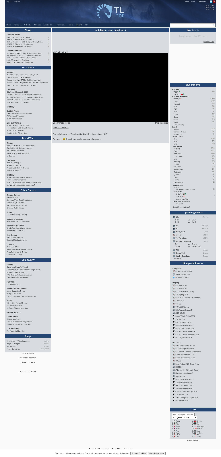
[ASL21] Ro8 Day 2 (14, 170)
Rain (177, 431)
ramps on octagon (13, 344)
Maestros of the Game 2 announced (20, 62)
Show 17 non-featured (181, 207)
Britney (176, 99)
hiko (175, 159)
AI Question (11, 156)
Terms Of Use (117, 449)
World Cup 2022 (13, 313)
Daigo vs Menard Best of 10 (17, 205)
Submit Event (209, 42)
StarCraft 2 (28, 67)
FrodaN (176, 151)
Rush (176, 119)
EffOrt (176, 109)
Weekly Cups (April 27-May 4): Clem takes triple (24, 53)
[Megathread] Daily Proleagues (18, 168)
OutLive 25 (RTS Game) (15, 203)
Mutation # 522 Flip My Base (17, 133)
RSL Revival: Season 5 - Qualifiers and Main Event (25, 55)
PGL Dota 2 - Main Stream (185, 189)
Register (17, 1)
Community (28, 259)
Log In (8, 1)
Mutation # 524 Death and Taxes (18, 125)
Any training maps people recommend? (21, 185)
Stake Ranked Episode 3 (184, 379)
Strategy (10, 107)
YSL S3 (178, 304)
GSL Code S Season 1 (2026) (17, 92)
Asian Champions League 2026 (186, 398)
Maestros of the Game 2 (184, 373)
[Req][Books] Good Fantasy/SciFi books (21, 296)
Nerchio (199, 421)
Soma (176, 117)
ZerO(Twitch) (178, 182)
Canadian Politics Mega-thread (18, 277)
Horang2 (177, 104)
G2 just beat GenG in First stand (18, 221)
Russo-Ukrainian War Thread (17, 267)
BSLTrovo (179, 204)
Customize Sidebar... (28, 353)
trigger (176, 92)
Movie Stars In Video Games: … (18, 341)
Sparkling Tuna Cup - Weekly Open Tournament (24, 95)
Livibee (176, 177)
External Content (14, 123)
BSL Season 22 (181, 285)
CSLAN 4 (178, 361)
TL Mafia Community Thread (17, 252)
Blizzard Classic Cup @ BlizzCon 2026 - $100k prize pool (27, 83)
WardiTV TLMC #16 (182, 274)
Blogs (28, 336)
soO (198, 425)
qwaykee (46, 346)
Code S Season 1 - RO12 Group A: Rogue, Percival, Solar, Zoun (25, 42)
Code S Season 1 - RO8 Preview (19, 37)
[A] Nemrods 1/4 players (15, 116)
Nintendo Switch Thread (15, 208)
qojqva (176, 129)
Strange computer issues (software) (19, 322)
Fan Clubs (11, 282)
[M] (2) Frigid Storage (14, 118)
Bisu (198, 431)
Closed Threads (28, 362)
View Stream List (60, 52)
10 (48, 46)
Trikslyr (176, 180)
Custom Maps (13, 111)
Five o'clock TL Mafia (14, 255)
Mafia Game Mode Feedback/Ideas (19, 249)
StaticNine (46, 343)
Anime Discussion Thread (16, 291)
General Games (13, 195)
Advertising (93, 449)
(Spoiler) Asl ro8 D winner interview (19, 148)
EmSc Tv (177, 94)
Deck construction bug (15, 237)
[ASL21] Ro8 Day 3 (14, 163)
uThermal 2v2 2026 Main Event (186, 370)
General (10, 72)
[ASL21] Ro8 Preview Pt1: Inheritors (20, 44)
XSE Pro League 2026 (183, 382)
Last (177, 437)
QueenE (177, 175)
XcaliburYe (178, 134)
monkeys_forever (180, 132)
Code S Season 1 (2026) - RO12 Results (21, 58)
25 (48, 60)
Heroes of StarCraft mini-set (17, 240)
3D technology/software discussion (19, 275)
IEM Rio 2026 (180, 319)
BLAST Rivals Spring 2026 (185, 316)
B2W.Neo (177, 154)
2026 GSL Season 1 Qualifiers (18, 60)
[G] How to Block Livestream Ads (18, 324)
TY (177, 423)
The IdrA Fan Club (13, 284)
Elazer (199, 428)
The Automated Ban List (15, 331)
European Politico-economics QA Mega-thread (23, 270)
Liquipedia (202, 1)
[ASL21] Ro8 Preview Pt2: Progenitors (20, 39)
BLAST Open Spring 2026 (184, 328)
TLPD (193, 409)
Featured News (13, 35)
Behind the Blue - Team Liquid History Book (22, 75)
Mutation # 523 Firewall (15, 130)
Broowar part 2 (12, 346)
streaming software (13, 319)
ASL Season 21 (181, 288)
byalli (175, 141)
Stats (178, 428)
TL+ (86, 25)
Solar (178, 427)
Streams (37, 25)
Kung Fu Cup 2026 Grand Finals (187, 364)
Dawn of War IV (12, 197)
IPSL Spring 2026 (181, 295)
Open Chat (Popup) (62, 123)
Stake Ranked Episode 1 (184, 325)
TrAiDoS (46, 341)
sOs (197, 423)
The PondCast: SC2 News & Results (20, 128)
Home (8, 25)
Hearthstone (12, 235)
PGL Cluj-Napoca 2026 (183, 337)
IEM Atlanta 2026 (181, 395)
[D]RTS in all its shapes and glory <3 (20, 113)
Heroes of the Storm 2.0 (15, 231)
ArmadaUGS (178, 169)
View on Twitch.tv (60, 127)
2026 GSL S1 (180, 313)
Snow (176, 122)
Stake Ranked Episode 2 (184, 388)
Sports (9, 301)
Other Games (28, 190)
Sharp (198, 437)
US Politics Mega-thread (15, 272)
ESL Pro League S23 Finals (185, 331)
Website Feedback (27, 358)
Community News (14, 51)
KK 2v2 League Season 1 (184, 349)
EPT (79, 25)
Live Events (193, 29)
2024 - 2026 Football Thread (17, 303)
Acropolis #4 (179, 301)
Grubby (176, 164)
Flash (178, 433)
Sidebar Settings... (193, 440)
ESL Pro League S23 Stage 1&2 (187, 334)
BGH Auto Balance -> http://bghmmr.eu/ (21, 145)
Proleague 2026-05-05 (183, 271)
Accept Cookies (139, 453)
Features (61, 25)
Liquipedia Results (193, 263)
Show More (177, 259)
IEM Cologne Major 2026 (184, 385)
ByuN (178, 421)
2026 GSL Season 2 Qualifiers (18, 102)
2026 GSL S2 (180, 376)
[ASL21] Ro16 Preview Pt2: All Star (19, 46)
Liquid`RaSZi (178, 156)
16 (48, 44)
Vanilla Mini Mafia (13, 247)
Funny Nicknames (13, 349)
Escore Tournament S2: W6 (185, 345)
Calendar (27, 25)
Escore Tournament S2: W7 (185, 355)
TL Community (13, 329)
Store (71, 25)
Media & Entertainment (17, 289)
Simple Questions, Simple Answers (19, 177)
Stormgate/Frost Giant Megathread (19, 200)
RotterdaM (177, 172)
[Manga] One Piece (14, 293)
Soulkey (199, 433)
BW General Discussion (15, 151)
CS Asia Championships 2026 (186, 391)
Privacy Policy (104, 449)
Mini (175, 106)
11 (48, 55)
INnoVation (200, 427)
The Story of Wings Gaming (17, 215)
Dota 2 (9, 212)
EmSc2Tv (179, 196)
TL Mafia (10, 244)
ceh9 (175, 144)
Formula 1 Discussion (14, 305)
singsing (177, 148)
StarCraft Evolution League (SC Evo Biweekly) (23, 100)
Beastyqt (177, 162)
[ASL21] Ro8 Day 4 (14, 165)
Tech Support (12, 317)
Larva (176, 114)
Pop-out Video (161, 123)
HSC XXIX (179, 367)
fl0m (175, 139)
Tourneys (11, 90)
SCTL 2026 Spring (182, 307)
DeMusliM (177, 167)
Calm (176, 101)
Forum (17, 25)
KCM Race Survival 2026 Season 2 (188, 298)
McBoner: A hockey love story (17, 308)
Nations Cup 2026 (181, 277)
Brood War (28, 138)
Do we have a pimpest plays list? (18, 153)
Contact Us (128, 449)
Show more (179, 125)
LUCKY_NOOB (44, 349)
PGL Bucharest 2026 (183, 322)
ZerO (175, 112)
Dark (177, 425)
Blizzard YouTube (182, 199)
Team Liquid (190, 1)
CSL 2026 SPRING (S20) (184, 292)
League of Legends (15, 219)
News (28, 29)
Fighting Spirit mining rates (16, 180)
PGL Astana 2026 (181, 401)
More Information (156, 453)
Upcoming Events (193, 212)
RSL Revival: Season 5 (183, 310)
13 (48, 42)
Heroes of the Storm (15, 226)
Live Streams (193, 84)
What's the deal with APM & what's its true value (24, 182)
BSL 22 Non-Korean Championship (188, 352)
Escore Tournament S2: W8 (185, 358)
